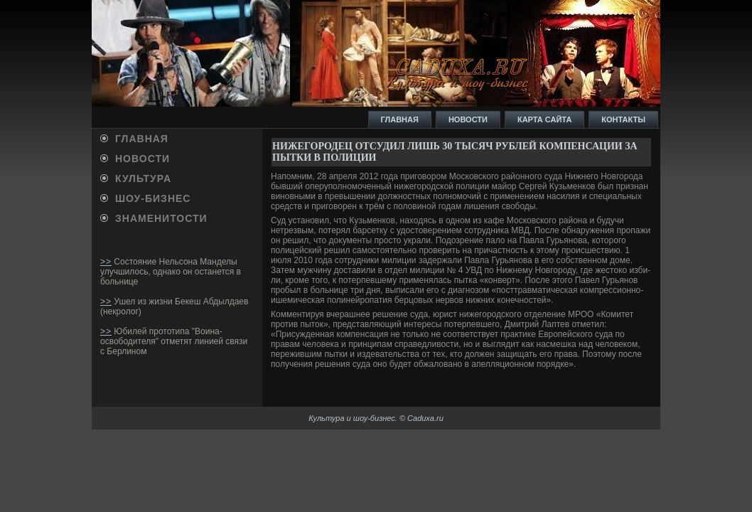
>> (106, 262)
